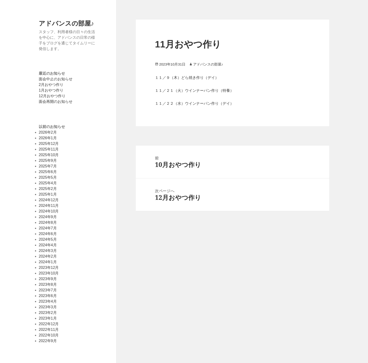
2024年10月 (49, 211)
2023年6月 (48, 296)
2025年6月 (48, 172)
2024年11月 (49, 206)
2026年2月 (48, 132)
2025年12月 (49, 144)
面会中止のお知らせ (56, 79)
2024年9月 (48, 217)
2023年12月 (49, 268)
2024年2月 (48, 256)
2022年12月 (49, 324)
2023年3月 (48, 307)
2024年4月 (48, 245)
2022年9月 (48, 341)
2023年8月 (48, 284)
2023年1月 (48, 318)
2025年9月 (48, 160)
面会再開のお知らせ (56, 102)
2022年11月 (49, 330)
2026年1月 (48, 138)
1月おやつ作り (51, 90)
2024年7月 (48, 228)
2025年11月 (49, 149)
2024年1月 (48, 262)
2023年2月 (48, 313)
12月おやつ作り (52, 96)
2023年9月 (48, 279)
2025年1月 (48, 194)
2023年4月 (48, 301)
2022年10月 (49, 335)
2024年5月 (48, 239)
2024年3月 (48, 251)
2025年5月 (48, 177)
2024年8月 (48, 222)
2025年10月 (49, 155)
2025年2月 (48, 189)
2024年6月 (48, 234)
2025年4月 (48, 183)
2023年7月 (48, 290)
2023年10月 (49, 273)
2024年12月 (49, 200)
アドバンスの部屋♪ (66, 23)
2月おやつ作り (51, 85)
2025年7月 (48, 166)
